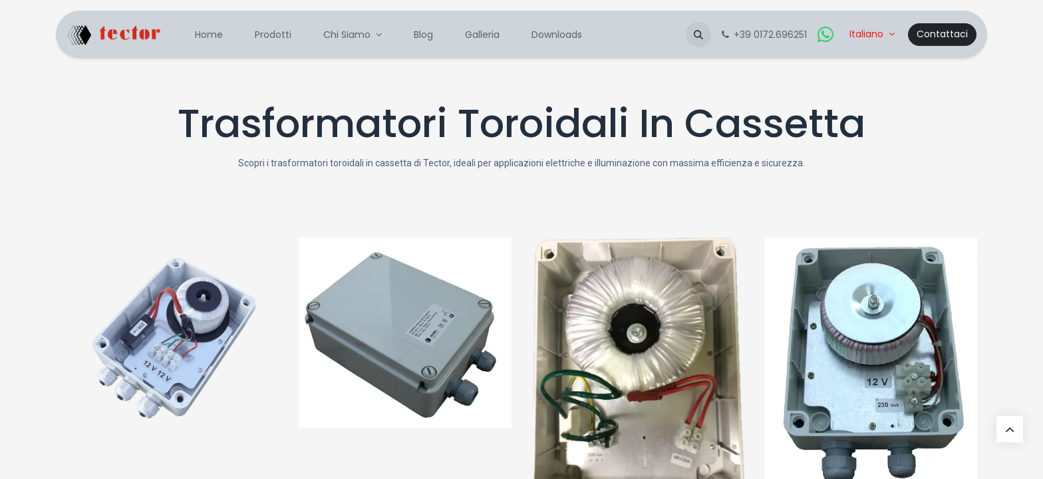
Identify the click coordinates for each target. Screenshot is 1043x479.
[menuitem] (209, 35)
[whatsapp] (825, 35)
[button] (698, 34)
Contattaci (942, 34)
